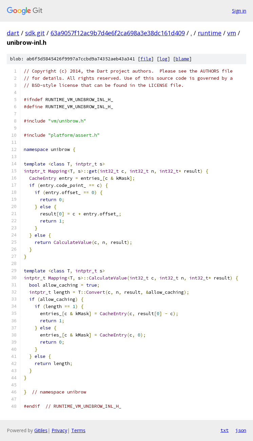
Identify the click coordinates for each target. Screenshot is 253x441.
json (240, 430)
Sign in (239, 10)
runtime (209, 33)
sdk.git (35, 33)
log (163, 59)
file (145, 59)
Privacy (59, 430)
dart (13, 33)
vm (231, 33)
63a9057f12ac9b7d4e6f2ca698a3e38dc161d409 (118, 33)
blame (182, 59)
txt (224, 430)
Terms (78, 430)
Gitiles (40, 430)
